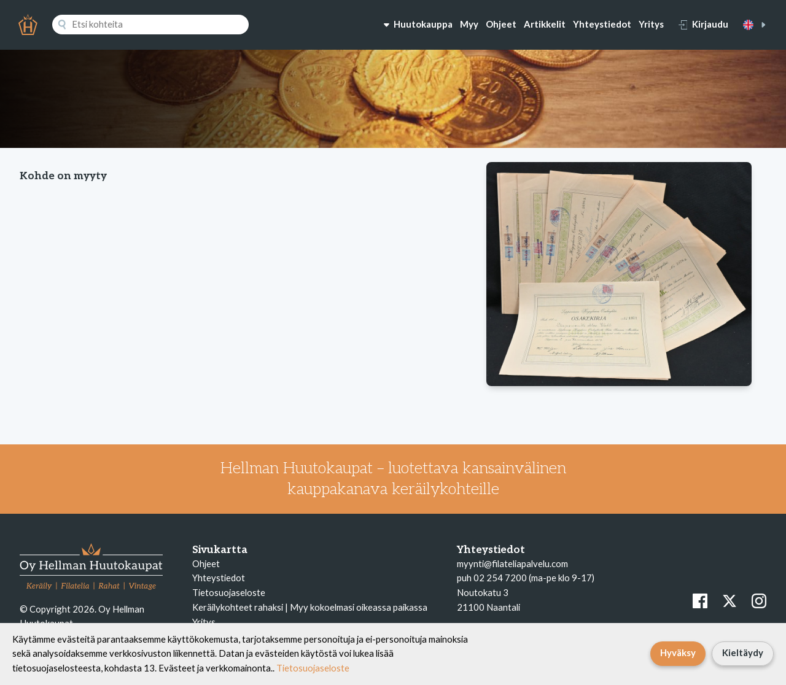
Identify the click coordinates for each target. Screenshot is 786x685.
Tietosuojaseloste (228, 592)
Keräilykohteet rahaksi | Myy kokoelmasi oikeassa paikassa (309, 607)
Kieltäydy (742, 652)
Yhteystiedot (602, 23)
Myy (469, 23)
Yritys (651, 23)
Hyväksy (678, 652)
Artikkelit (545, 23)
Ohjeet (501, 23)
